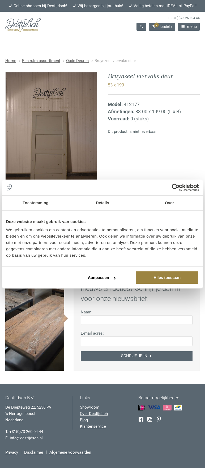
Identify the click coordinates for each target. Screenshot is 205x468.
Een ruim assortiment (41, 60)
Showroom (89, 407)
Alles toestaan (167, 277)
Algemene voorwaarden (70, 452)
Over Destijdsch (94, 413)
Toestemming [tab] (36, 202)
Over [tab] (169, 202)
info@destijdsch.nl (26, 438)
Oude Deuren (77, 60)
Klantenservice (93, 426)
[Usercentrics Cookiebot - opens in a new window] (175, 187)
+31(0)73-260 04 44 (185, 18)
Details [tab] (102, 202)
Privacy (11, 452)
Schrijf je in (136, 355)
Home (10, 60)
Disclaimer (33, 452)
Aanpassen (102, 277)
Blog (84, 420)
